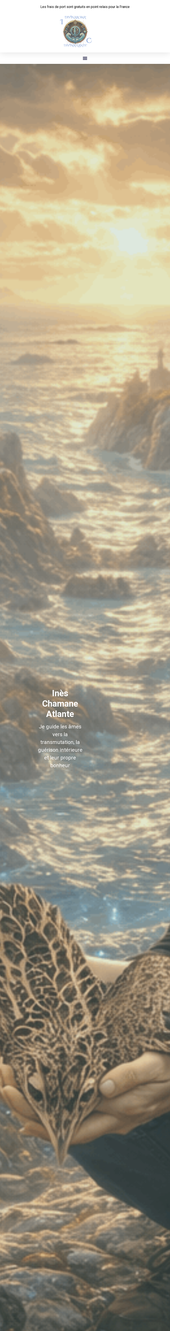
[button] (85, 58)
